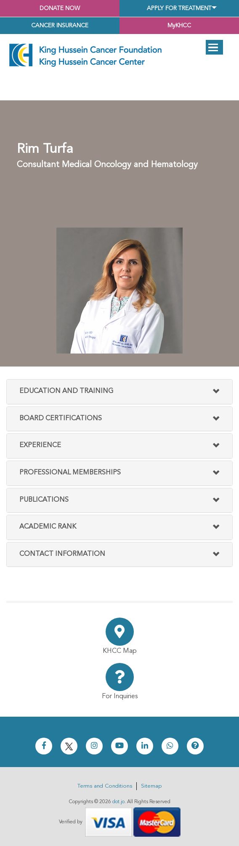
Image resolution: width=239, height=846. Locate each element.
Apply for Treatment (179, 8)
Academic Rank (47, 527)
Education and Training (66, 391)
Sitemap (151, 786)
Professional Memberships (70, 472)
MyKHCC (179, 26)
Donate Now (60, 8)
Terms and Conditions (104, 786)
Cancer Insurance (59, 26)
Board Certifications (60, 418)
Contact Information (62, 554)
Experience (40, 445)
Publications (44, 500)
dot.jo (118, 801)
